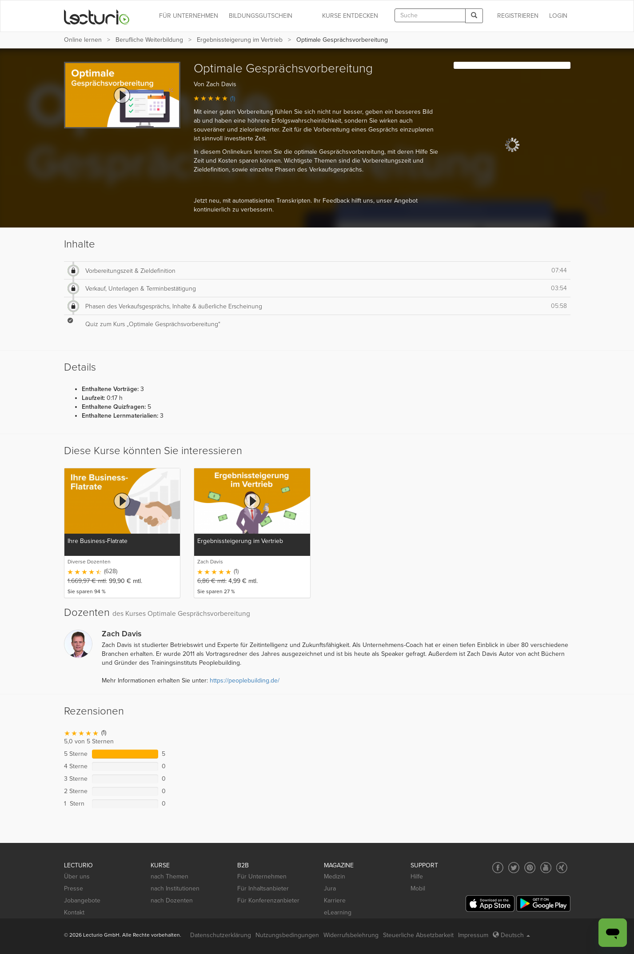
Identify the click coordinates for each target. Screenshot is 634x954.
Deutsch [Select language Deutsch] (511, 935)
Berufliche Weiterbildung (149, 40)
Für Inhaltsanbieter (263, 888)
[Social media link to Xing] (561, 867)
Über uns (77, 876)
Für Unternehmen (262, 876)
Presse (73, 888)
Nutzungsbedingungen (287, 935)
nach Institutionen (175, 888)
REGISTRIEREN (517, 16)
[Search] (474, 15)
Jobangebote (82, 900)
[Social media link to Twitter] (513, 867)
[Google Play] (543, 903)
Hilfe (417, 876)
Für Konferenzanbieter (268, 900)
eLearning (337, 912)
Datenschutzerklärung (220, 935)
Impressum (473, 935)
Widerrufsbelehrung (351, 935)
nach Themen (169, 876)
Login (558, 16)
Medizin (334, 876)
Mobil (418, 888)
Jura (330, 888)
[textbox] (430, 15)
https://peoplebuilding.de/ (244, 680)
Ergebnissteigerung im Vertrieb (240, 40)
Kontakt (74, 912)
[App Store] (490, 903)
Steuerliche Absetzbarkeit (418, 935)
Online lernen (83, 40)
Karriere (335, 900)
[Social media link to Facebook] (497, 867)
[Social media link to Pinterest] (529, 867)
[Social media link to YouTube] (545, 867)
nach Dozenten (172, 900)
